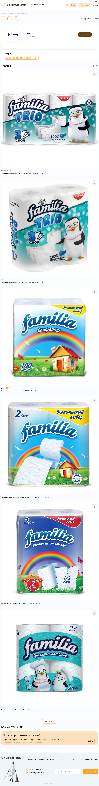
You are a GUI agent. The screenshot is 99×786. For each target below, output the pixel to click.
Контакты (41, 759)
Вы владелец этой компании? (22, 58)
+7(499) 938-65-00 (36, 5)
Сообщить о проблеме (65, 759)
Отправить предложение (87, 759)
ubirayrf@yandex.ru (36, 773)
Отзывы (50, 759)
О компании (31, 759)
